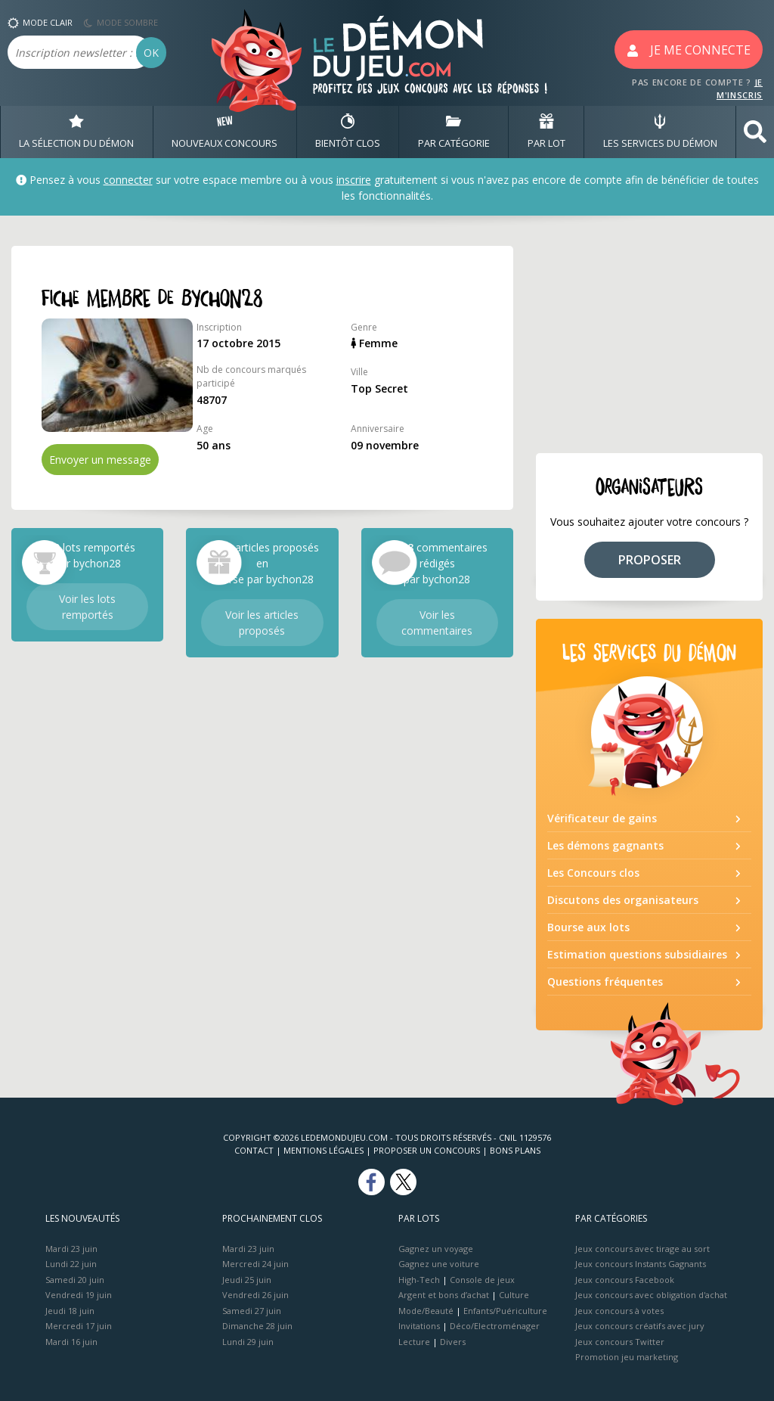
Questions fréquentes (605, 981)
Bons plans (515, 1150)
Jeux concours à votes (619, 1310)
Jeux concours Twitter (619, 1341)
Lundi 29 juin (248, 1341)
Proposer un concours (426, 1150)
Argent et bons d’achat (443, 1294)
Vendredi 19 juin (78, 1294)
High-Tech (419, 1279)
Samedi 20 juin (74, 1279)
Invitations (419, 1325)
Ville (359, 371)
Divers (453, 1341)
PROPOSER (649, 559)
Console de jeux (482, 1279)
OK (151, 52)
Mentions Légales (323, 1150)
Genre (364, 327)
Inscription (219, 327)
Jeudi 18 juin (69, 1310)
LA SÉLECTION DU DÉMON (76, 131)
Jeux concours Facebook (624, 1279)
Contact (254, 1150)
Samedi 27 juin (251, 1310)
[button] (755, 132)
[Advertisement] (649, 340)
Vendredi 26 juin (255, 1294)
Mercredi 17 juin (78, 1325)
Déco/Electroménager (495, 1325)
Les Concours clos (593, 872)
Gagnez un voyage (435, 1248)
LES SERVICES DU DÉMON (660, 131)
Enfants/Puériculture (505, 1310)
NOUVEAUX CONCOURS (224, 131)
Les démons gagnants (605, 845)
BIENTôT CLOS (347, 131)
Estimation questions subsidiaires (637, 954)
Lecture (414, 1341)
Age (205, 428)
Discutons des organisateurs (622, 900)
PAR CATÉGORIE (454, 131)
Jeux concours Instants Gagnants (640, 1263)
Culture (514, 1294)
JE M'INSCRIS (740, 88)
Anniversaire (377, 428)
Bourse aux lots (588, 927)
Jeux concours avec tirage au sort (642, 1248)
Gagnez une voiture (438, 1263)
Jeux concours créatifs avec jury (639, 1325)
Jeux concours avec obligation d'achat (651, 1294)
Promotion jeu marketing (626, 1356)
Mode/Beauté (426, 1310)
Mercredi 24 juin (255, 1263)
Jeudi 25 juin (246, 1279)
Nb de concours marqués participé (251, 376)
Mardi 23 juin (71, 1248)
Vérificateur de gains (602, 818)
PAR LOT (546, 131)
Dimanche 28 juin (257, 1325)
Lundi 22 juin (71, 1263)
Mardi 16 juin (71, 1341)
